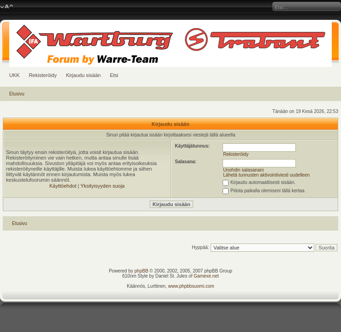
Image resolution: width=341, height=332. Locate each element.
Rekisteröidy (43, 75)
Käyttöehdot (62, 186)
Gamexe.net (206, 276)
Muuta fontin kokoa (6, 7)
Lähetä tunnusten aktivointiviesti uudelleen (266, 175)
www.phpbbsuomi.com (191, 286)
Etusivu (16, 93)
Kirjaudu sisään (83, 75)
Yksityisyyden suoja (103, 186)
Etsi (114, 75)
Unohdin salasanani (243, 169)
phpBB (141, 270)
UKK (14, 75)
